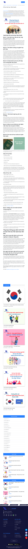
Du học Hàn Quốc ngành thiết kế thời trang (15, 496)
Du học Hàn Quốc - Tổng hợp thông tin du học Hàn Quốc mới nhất (14, 304)
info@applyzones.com (9, 512)
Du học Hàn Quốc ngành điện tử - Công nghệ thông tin (12, 346)
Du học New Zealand (7, 427)
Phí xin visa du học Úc (10, 112)
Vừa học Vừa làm (17, 527)
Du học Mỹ (6, 424)
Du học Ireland (6, 436)
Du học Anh (6, 422)
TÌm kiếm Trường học (18, 521)
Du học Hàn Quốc (14, 5)
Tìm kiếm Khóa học (18, 522)
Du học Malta (6, 429)
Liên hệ (21, 546)
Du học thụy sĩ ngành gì (10, 205)
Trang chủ (4, 5)
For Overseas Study (4, 504)
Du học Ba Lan (6, 438)
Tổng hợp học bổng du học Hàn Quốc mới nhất (16, 456)
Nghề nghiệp (5, 522)
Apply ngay (14, 540)
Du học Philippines (7, 447)
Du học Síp (6, 431)
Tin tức (5, 535)
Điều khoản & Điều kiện (16, 546)
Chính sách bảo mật (9, 546)
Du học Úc (6, 418)
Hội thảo (5, 536)
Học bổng (16, 524)
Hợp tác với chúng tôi (18, 536)
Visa (15, 526)
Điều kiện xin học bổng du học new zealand (13, 269)
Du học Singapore (7, 445)
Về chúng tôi (5, 521)
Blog (16, 529)
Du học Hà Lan (6, 450)
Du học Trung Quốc (7, 434)
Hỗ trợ (5, 526)
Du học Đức (6, 443)
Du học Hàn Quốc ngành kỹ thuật (9, 325)
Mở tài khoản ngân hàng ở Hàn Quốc (9, 408)
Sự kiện (5, 524)
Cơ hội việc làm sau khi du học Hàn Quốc (15, 465)
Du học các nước (9, 5)
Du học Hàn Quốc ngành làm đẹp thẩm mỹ (10, 387)
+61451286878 (10, 511)
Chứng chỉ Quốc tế (17, 535)
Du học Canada (7, 420)
